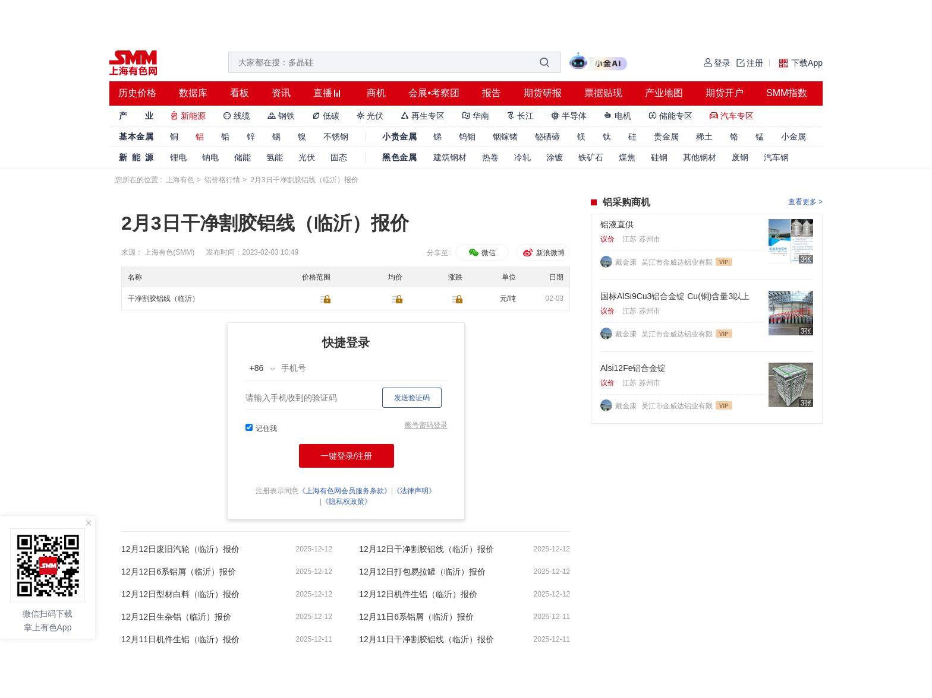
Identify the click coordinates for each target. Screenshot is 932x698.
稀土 (704, 136)
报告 (491, 93)
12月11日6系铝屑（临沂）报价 (416, 616)
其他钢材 (699, 157)
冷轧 (522, 157)
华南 (475, 115)
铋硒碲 (547, 136)
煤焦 (627, 157)
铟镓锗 (505, 136)
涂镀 (554, 157)
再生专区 (423, 115)
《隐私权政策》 (346, 501)
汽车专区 (732, 115)
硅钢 (659, 157)
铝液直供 (617, 224)
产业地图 (664, 93)
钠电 (210, 157)
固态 (338, 157)
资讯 (281, 93)
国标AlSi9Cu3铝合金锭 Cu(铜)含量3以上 (675, 296)
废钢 (740, 157)
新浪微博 (543, 253)
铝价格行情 (222, 180)
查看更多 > (805, 202)
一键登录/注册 (346, 456)
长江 (520, 115)
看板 (239, 93)
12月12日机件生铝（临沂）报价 (418, 594)
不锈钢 (335, 136)
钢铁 (281, 115)
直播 (322, 93)
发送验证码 (412, 398)
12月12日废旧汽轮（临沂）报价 (180, 549)
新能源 (188, 115)
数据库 (193, 93)
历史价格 (137, 93)
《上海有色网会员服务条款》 (344, 491)
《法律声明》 (414, 491)
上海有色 (180, 180)
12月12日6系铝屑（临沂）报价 (178, 571)
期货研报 (543, 93)
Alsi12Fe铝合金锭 (633, 368)
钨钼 (467, 136)
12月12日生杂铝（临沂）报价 (176, 616)
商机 (376, 93)
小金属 (793, 136)
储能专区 (670, 115)
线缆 (236, 115)
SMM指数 (786, 93)
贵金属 (666, 136)
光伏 (370, 115)
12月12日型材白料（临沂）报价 (180, 594)
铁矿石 (590, 157)
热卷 (490, 157)
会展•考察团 (433, 93)
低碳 (325, 115)
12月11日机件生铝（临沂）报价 (180, 639)
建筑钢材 (450, 157)
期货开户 (725, 93)
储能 (242, 157)
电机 (617, 115)
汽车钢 (776, 157)
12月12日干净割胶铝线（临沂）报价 (426, 549)
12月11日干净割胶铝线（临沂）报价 (426, 639)
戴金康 (626, 262)
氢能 (274, 157)
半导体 (569, 115)
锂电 (178, 157)
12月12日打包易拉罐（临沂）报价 (422, 571)
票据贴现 (603, 93)
